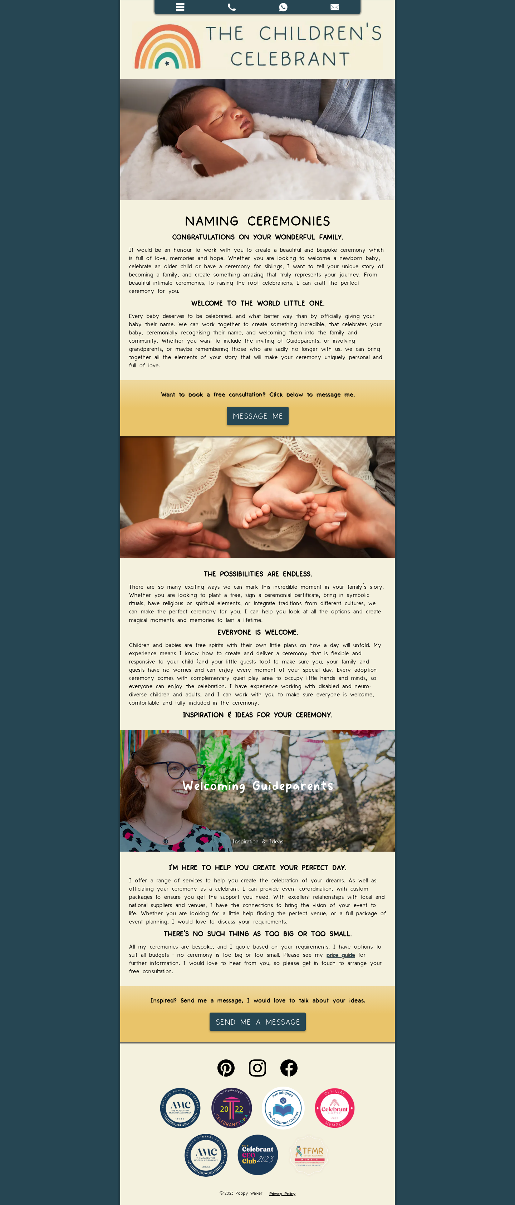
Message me (257, 416)
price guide (340, 954)
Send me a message (257, 1022)
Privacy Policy (282, 1193)
